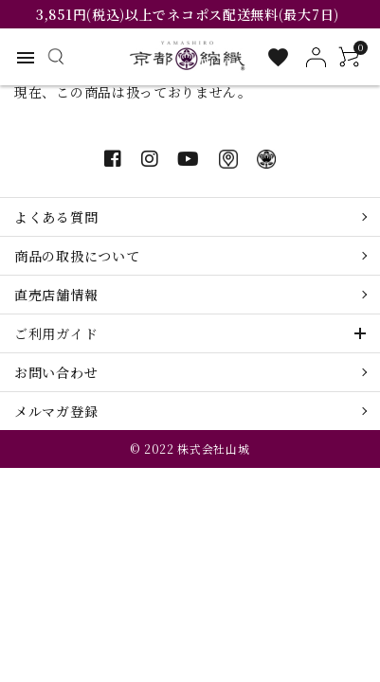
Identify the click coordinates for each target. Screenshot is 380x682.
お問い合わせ (56, 372)
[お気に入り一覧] (278, 57)
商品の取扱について (76, 255)
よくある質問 (56, 216)
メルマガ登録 (56, 411)
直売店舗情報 (56, 294)
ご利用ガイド (56, 333)
